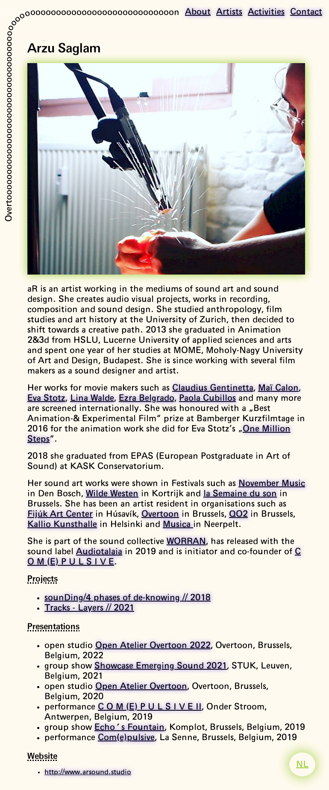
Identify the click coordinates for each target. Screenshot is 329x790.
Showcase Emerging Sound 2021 (160, 666)
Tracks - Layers (89, 608)
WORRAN (186, 541)
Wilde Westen (112, 493)
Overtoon (160, 514)
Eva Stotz (46, 398)
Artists (229, 12)
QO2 (238, 514)
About (198, 12)
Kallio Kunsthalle (62, 524)
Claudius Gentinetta (212, 388)
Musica (178, 524)
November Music (271, 483)
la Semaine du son (240, 493)
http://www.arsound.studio (87, 772)
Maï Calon (278, 388)
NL (302, 764)
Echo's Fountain (129, 727)
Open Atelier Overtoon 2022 (153, 645)
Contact (306, 12)
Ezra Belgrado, (147, 398)
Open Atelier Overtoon (141, 686)
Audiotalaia (99, 551)
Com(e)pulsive (126, 737)
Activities (266, 12)
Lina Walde (92, 398)
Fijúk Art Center (60, 514)
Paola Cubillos (207, 398)
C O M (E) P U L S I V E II (150, 707)
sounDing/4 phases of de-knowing (127, 597)
